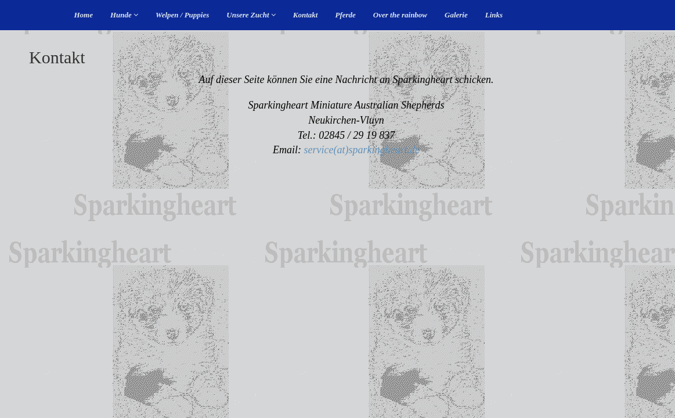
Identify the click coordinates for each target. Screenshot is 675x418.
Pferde (345, 14)
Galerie (456, 14)
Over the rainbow (400, 14)
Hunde (124, 14)
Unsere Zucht (251, 14)
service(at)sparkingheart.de (362, 150)
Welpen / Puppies (182, 14)
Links (494, 14)
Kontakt (305, 14)
